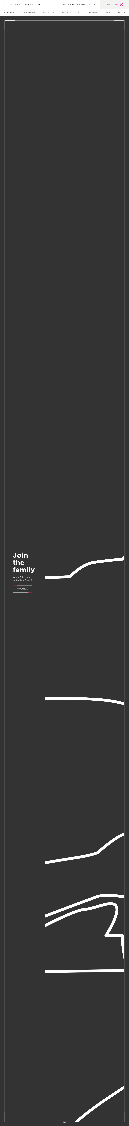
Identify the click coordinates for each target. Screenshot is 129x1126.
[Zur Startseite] (25, 4)
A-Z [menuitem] (80, 13)
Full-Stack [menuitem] (48, 13)
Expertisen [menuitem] (28, 13)
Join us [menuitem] (121, 13)
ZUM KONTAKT (114, 4)
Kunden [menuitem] (93, 13)
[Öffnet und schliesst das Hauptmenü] (6, 4)
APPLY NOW (22, 589)
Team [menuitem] (107, 13)
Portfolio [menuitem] (9, 13)
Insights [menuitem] (66, 13)
